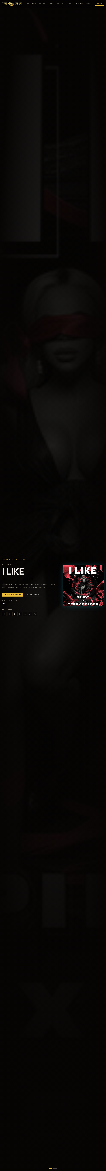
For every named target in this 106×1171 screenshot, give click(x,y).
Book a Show (34, 615)
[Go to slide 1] (50, 1168)
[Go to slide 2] (52, 1168)
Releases (42, 4)
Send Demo (79, 4)
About (34, 4)
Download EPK (11, 620)
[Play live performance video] (81, 587)
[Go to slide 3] (55, 1168)
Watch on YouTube (14, 615)
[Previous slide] (4, 585)
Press (70, 4)
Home (27, 4)
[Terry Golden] (12, 4)
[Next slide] (102, 585)
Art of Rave (61, 4)
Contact (88, 4)
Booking (99, 4)
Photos (51, 4)
